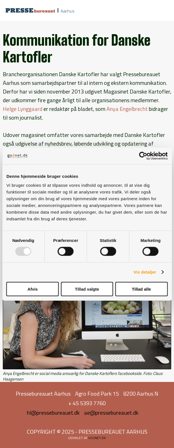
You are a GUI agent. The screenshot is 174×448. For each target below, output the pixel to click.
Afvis (32, 288)
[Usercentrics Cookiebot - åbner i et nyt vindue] (143, 156)
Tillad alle (141, 288)
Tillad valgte (87, 288)
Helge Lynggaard (22, 108)
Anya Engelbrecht (127, 108)
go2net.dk (97, 437)
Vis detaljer (145, 272)
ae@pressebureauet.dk (111, 412)
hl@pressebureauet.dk (53, 412)
